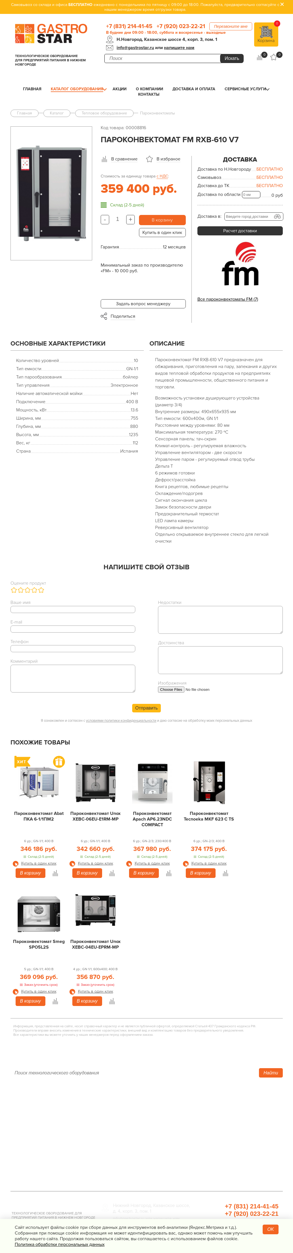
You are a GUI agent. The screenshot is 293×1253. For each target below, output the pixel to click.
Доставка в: (209, 216)
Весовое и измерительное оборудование (236, 1144)
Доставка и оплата (193, 89)
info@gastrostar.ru (135, 48)
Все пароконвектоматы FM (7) (227, 299)
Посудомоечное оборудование (134, 1144)
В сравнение (124, 159)
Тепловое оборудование (127, 1104)
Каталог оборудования (77, 89)
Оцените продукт (28, 583)
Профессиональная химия (220, 1176)
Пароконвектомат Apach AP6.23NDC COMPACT (152, 819)
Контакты (148, 94)
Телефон (19, 642)
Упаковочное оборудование (222, 1120)
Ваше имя (20, 602)
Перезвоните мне (231, 26)
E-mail (16, 622)
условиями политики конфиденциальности (121, 720)
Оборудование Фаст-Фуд (127, 1152)
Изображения (172, 683)
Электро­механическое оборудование (141, 1136)
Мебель (201, 1136)
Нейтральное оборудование (131, 1128)
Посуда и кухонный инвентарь (224, 1152)
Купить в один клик (162, 232)
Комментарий (24, 661)
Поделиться (123, 316)
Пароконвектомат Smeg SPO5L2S (39, 944)
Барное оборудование (125, 1160)
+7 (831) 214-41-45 (129, 26)
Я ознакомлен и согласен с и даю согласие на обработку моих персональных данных (146, 720)
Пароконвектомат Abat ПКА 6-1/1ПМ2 (39, 816)
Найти (271, 1072)
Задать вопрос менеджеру (143, 304)
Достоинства (171, 643)
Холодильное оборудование (131, 1112)
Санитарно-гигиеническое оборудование (236, 1128)
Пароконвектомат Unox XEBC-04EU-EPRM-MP (95, 944)
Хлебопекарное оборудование (225, 1104)
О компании (149, 89)
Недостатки (170, 602)
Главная (32, 89)
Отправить (146, 708)
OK (270, 1229)
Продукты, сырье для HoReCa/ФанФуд (233, 1168)
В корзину (162, 220)
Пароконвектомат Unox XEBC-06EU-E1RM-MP (95, 816)
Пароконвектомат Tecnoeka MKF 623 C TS (209, 816)
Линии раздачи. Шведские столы (136, 1120)
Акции (120, 89)
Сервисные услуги (245, 89)
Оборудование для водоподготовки (230, 1112)
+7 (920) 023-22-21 (181, 26)
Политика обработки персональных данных (60, 1244)
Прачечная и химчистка (217, 1160)
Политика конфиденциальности (43, 1152)
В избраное (168, 159)
